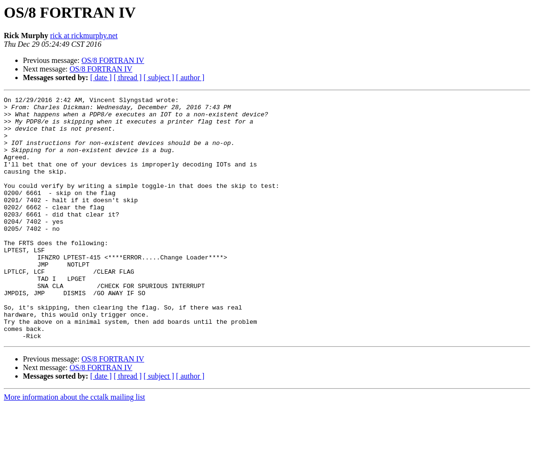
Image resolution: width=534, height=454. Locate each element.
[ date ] (101, 77)
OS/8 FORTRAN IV (113, 60)
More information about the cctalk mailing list (74, 446)
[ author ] (190, 77)
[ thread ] (128, 77)
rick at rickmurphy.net (84, 35)
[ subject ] (159, 77)
